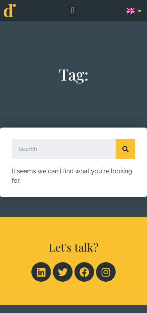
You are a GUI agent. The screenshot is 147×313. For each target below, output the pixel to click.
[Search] (125, 149)
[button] (72, 10)
